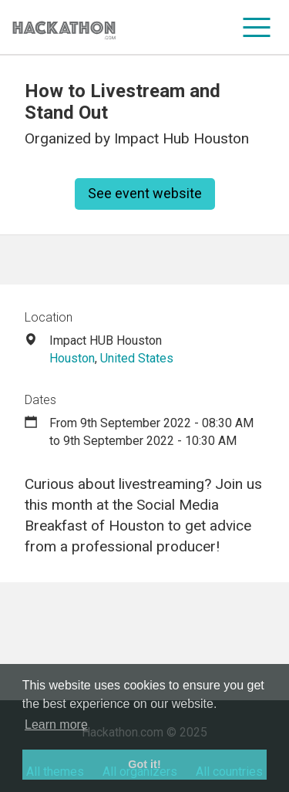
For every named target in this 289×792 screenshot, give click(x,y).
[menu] (257, 27)
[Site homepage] (64, 27)
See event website (145, 193)
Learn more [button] (56, 724)
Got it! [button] (144, 764)
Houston (72, 358)
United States (136, 358)
